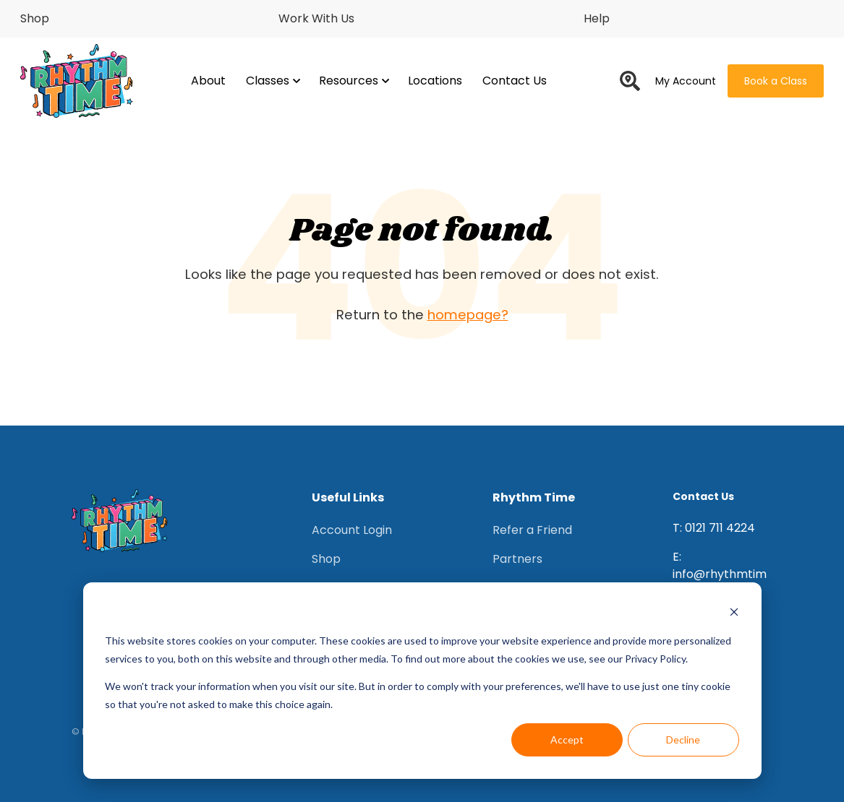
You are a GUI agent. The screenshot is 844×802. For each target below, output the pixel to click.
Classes (272, 80)
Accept (567, 739)
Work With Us (316, 18)
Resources (353, 80)
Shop (34, 18)
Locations (435, 80)
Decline (683, 739)
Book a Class (775, 81)
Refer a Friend (532, 530)
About (208, 80)
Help (597, 18)
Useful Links (348, 497)
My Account (685, 81)
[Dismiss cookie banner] (734, 614)
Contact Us (514, 80)
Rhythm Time (534, 497)
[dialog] (422, 680)
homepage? (467, 315)
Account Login (352, 530)
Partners (517, 559)
